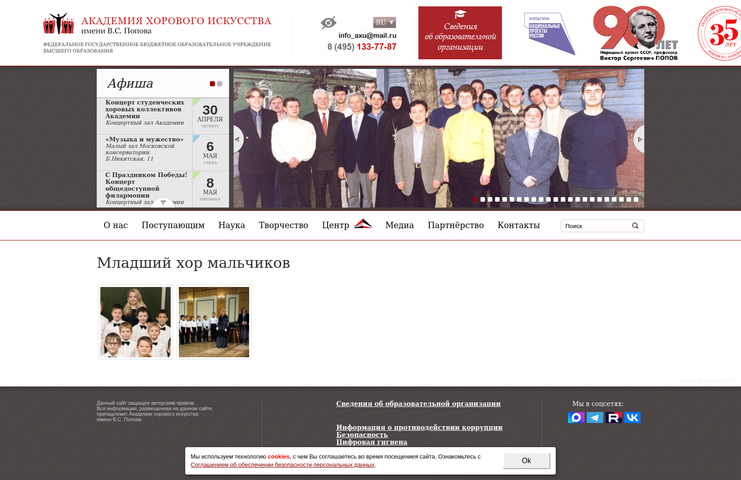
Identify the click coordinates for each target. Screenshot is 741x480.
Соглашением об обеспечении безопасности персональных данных (283, 464)
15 (577, 199)
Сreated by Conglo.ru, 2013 (708, 380)
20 (614, 199)
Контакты (519, 225)
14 (570, 199)
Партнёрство (456, 225)
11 (548, 199)
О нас (116, 225)
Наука (232, 225)
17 (592, 199)
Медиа (400, 225)
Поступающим (172, 225)
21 (621, 199)
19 (607, 199)
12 (555, 199)
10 (541, 199)
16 (585, 199)
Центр (347, 225)
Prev (238, 139)
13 (563, 199)
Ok (526, 460)
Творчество (283, 225)
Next (639, 139)
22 (628, 199)
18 (599, 199)
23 (636, 199)
